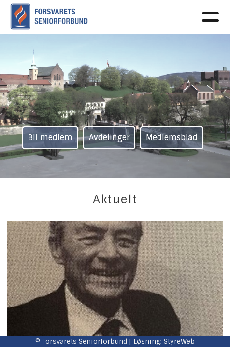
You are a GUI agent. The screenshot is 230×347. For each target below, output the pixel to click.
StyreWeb (179, 341)
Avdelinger (109, 138)
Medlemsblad (172, 138)
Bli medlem (50, 138)
